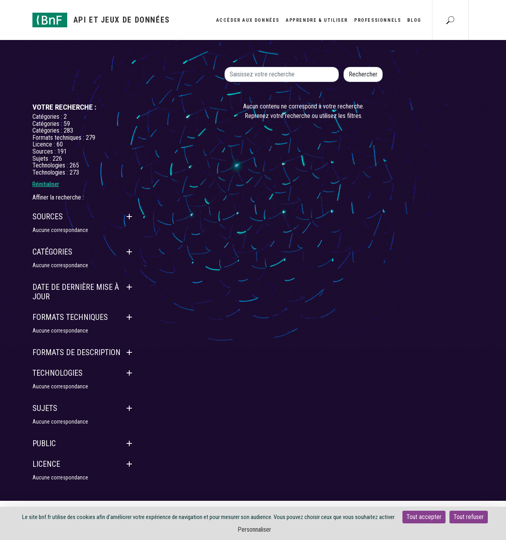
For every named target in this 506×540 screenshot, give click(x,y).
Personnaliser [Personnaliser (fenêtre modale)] (254, 529)
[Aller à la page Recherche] (450, 20)
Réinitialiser (45, 184)
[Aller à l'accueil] (101, 20)
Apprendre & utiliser (317, 20)
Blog (414, 20)
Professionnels (377, 20)
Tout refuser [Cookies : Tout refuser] (468, 517)
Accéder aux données (247, 20)
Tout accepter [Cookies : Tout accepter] (424, 517)
